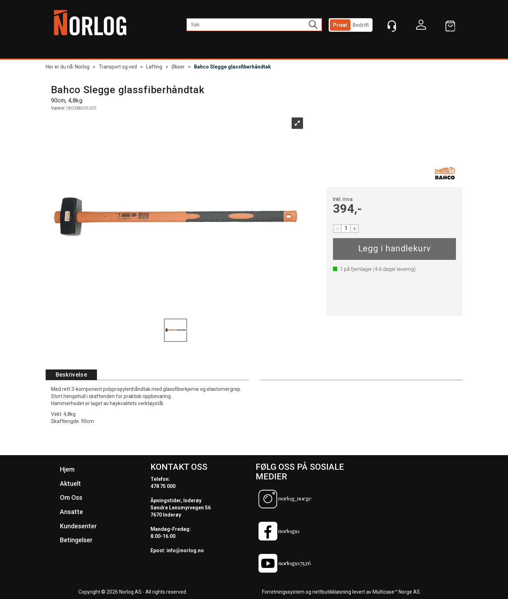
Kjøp (394, 249)
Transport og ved (118, 67)
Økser (178, 67)
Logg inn (421, 26)
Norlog (82, 67)
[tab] (71, 375)
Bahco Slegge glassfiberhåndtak (232, 67)
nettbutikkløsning (331, 592)
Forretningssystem (283, 592)
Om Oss (71, 497)
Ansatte (71, 511)
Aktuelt (70, 483)
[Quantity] (346, 228)
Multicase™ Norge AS (396, 592)
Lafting (154, 67)
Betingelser (76, 540)
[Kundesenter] (391, 26)
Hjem (67, 469)
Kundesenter (78, 526)
